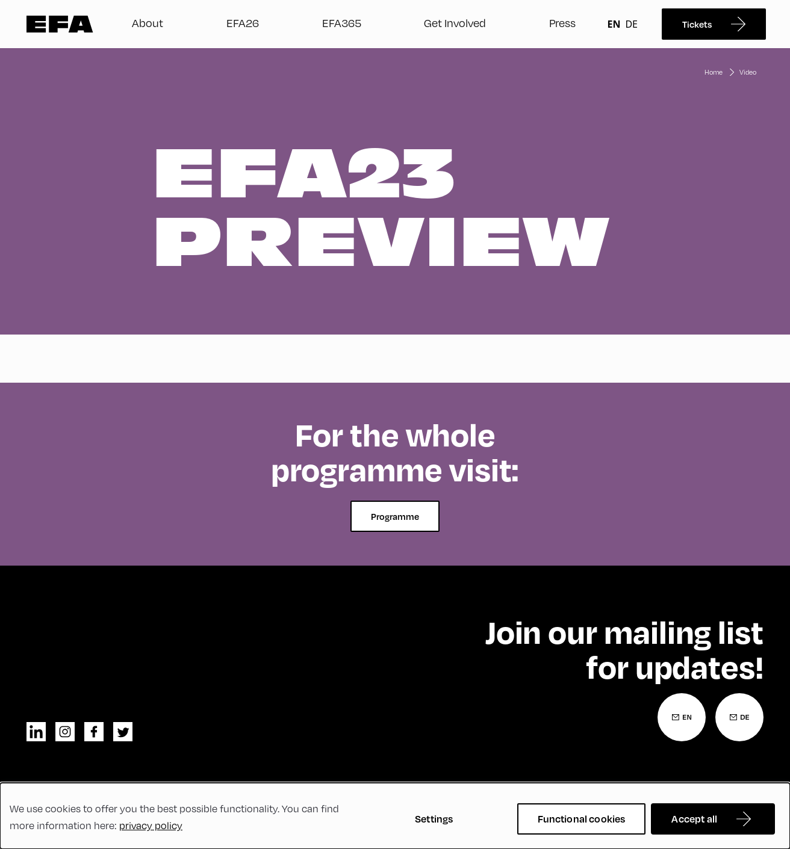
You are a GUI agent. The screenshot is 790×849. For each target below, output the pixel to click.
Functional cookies (582, 818)
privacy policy (150, 826)
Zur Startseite (59, 24)
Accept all (694, 818)
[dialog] (395, 816)
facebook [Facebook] (94, 731)
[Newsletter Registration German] (739, 717)
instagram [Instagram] (65, 731)
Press (562, 22)
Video (747, 72)
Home (713, 72)
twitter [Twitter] (122, 731)
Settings (434, 818)
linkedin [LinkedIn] (36, 731)
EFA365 (341, 22)
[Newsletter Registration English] (681, 717)
